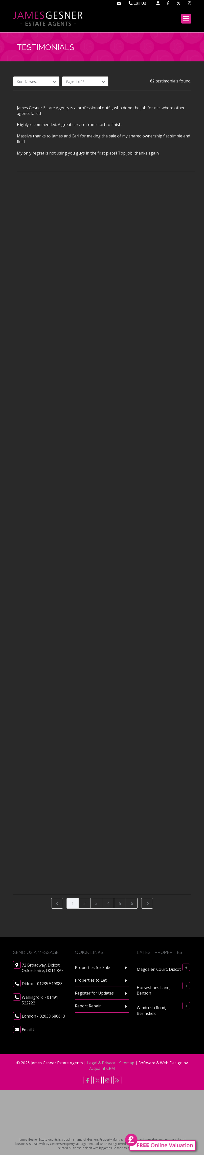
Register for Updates (94, 993)
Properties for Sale (92, 967)
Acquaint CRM (102, 1068)
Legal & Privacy (101, 1063)
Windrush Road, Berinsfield (151, 1010)
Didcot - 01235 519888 (42, 983)
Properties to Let (91, 980)
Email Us (30, 1029)
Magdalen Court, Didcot (159, 969)
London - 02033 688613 (43, 1016)
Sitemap (126, 1063)
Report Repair (88, 1006)
